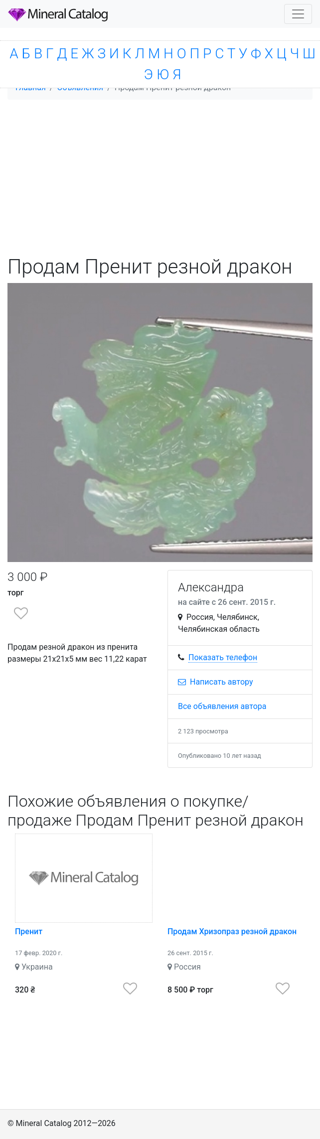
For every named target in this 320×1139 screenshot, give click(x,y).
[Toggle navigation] (298, 14)
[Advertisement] (160, 177)
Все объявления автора (222, 706)
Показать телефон (222, 657)
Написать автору (215, 682)
